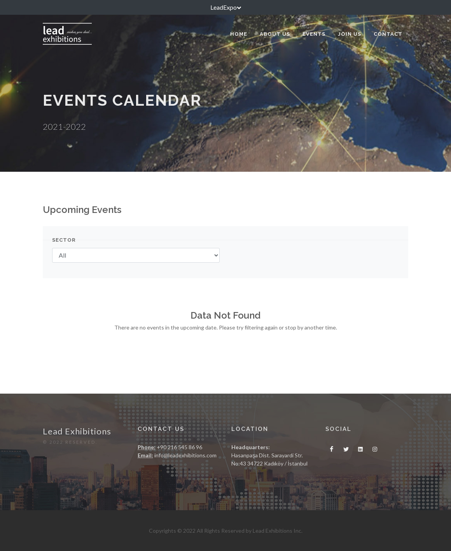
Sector (64, 240)
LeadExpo (225, 7)
